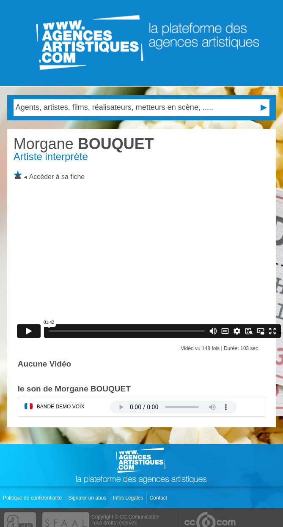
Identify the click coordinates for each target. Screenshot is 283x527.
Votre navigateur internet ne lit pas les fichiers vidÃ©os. (173, 407)
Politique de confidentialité (33, 498)
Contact (159, 498)
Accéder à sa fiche (57, 176)
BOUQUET (84, 143)
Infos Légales (129, 498)
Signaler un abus (87, 498)
